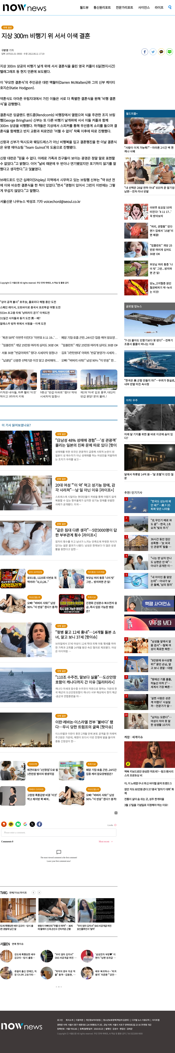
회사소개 (69, 1019)
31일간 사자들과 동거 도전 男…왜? (20, 318)
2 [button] (59, 987)
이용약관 (79, 1019)
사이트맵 (155, 1019)
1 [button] (56, 987)
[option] (56, 915)
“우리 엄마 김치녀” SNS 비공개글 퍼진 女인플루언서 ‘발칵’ (95, 927)
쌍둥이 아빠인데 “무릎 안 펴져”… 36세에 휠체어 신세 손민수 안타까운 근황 (55, 927)
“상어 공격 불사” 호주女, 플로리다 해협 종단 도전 (28, 302)
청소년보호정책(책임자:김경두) (116, 1019)
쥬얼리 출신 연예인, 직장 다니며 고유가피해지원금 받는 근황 (25, 975)
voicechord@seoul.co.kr (62, 201)
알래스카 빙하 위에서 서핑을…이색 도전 (23, 324)
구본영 (4, 50)
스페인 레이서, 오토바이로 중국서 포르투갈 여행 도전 (30, 307)
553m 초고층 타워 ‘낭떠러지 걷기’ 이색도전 (25, 313)
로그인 (60, 1019)
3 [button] (61, 987)
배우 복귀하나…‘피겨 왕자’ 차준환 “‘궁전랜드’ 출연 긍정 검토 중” (106, 975)
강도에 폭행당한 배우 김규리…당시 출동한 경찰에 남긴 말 (24, 958)
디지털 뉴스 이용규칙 (140, 1019)
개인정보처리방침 (93, 1019)
